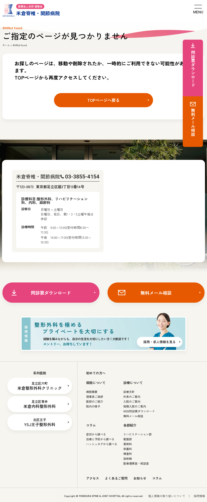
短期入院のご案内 (134, 406)
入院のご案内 (131, 401)
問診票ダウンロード (51, 292)
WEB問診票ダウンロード (139, 411)
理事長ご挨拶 (94, 397)
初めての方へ (96, 372)
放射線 (127, 458)
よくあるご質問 (116, 478)
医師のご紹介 (94, 401)
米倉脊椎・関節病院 (31, 10)
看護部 (127, 439)
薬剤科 (127, 444)
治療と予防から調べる (100, 439)
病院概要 (91, 392)
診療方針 (129, 392)
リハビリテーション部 (137, 434)
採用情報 (199, 496)
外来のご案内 (131, 397)
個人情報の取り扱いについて (166, 496)
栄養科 (127, 449)
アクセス (92, 478)
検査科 (127, 454)
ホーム (6, 45)
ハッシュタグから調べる (101, 444)
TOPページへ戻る (103, 100)
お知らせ (139, 478)
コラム (157, 478)
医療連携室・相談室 (136, 463)
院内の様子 (93, 406)
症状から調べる (96, 434)
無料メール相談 (156, 292)
